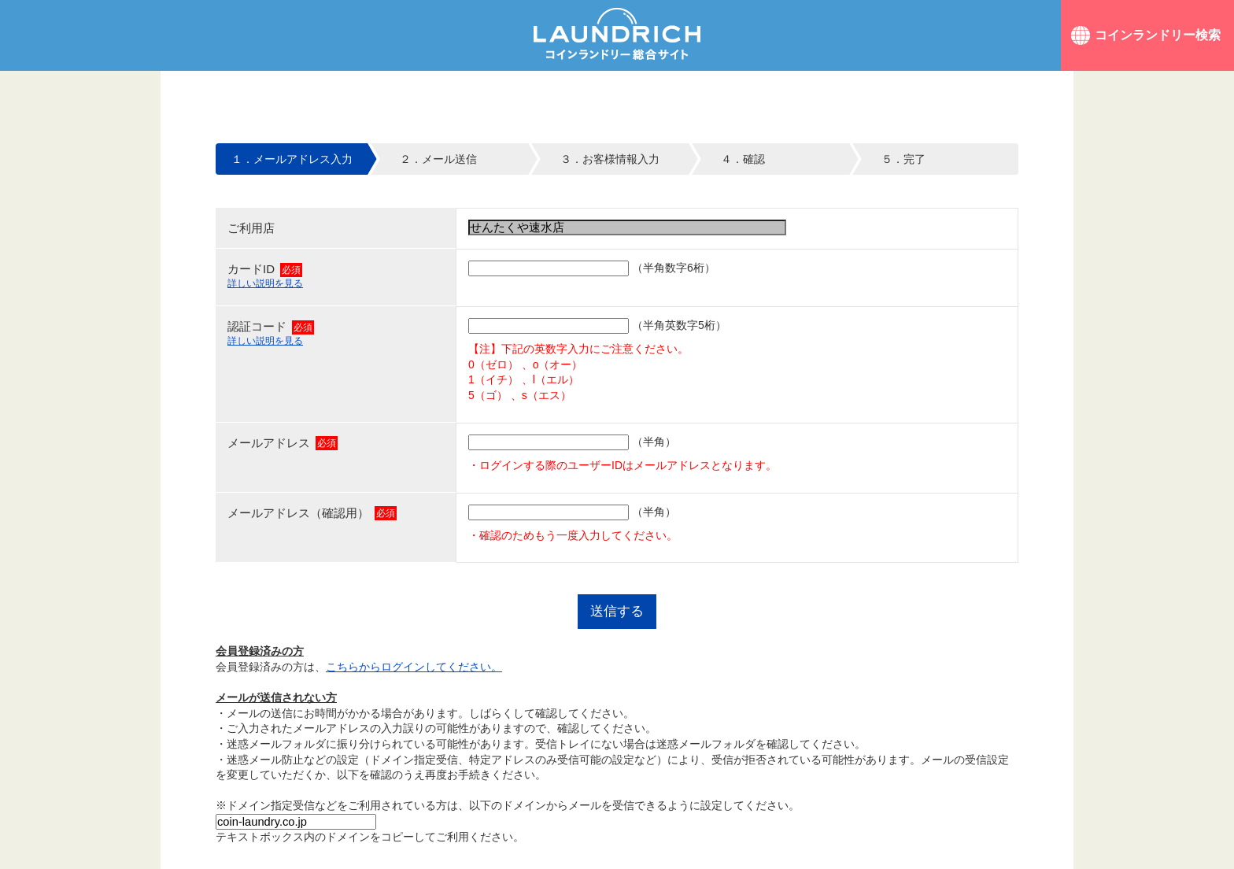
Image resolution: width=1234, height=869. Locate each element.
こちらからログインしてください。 (414, 666)
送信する (617, 611)
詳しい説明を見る (265, 283)
